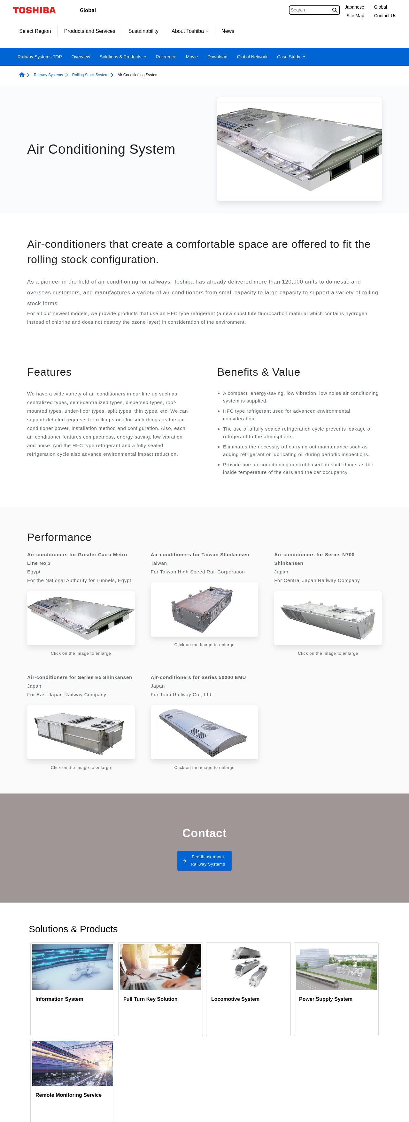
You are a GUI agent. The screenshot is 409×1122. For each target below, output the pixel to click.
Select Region (35, 31)
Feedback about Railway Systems (208, 863)
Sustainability (143, 31)
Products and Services (89, 31)
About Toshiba (190, 31)
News (227, 31)
